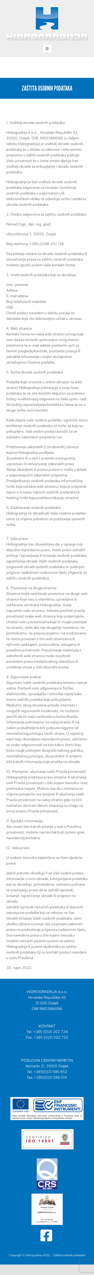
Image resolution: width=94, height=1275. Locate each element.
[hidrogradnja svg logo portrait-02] (47, 8)
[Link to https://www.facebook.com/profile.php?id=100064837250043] (46, 1235)
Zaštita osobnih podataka (69, 1255)
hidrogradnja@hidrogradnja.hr (47, 1043)
